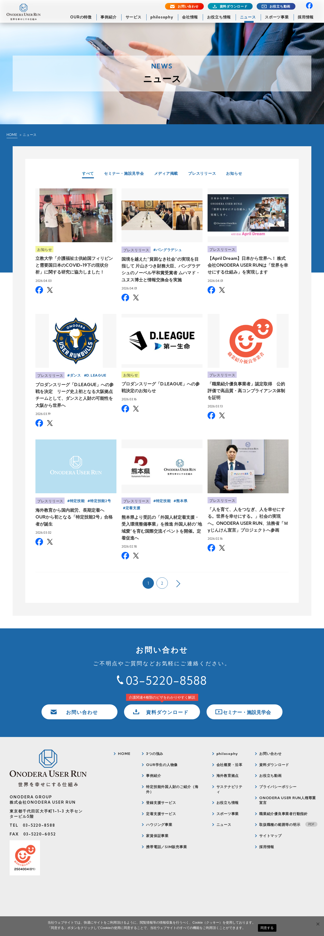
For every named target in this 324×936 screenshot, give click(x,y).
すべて (88, 173)
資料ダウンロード (234, 6)
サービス (133, 17)
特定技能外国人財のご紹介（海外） (172, 789)
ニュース (248, 17)
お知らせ (234, 173)
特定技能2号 (100, 501)
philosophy (161, 17)
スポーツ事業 (277, 17)
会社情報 (190, 17)
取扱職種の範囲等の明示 (279, 824)
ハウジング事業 (159, 824)
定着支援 (133, 508)
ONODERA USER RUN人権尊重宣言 (287, 800)
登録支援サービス (161, 802)
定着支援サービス (161, 813)
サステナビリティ (229, 789)
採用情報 (306, 17)
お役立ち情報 (219, 17)
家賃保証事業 (157, 835)
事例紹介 (108, 17)
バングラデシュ (169, 250)
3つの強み (154, 753)
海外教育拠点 (227, 775)
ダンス (75, 375)
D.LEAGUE (96, 375)
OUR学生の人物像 (162, 764)
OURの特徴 (81, 17)
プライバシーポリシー (278, 786)
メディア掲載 (166, 173)
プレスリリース (202, 173)
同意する (267, 928)
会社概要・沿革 (229, 764)
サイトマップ (270, 835)
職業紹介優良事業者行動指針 (283, 813)
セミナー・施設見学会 (124, 173)
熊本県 (181, 501)
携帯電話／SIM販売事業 (166, 847)
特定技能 (77, 501)
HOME (12, 135)
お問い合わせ (188, 6)
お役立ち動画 (280, 6)
